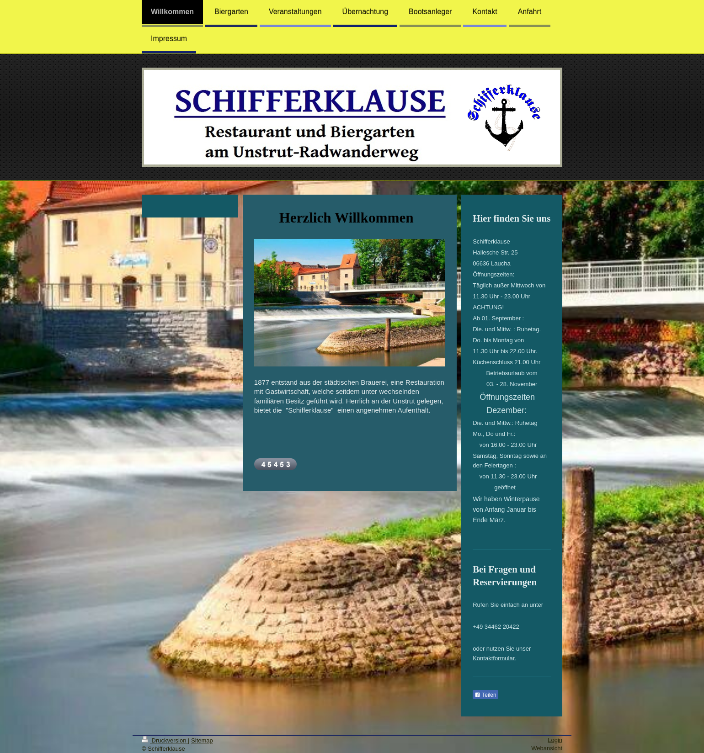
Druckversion (165, 740)
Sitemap (202, 740)
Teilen (485, 695)
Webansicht (546, 748)
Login (555, 740)
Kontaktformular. (494, 658)
